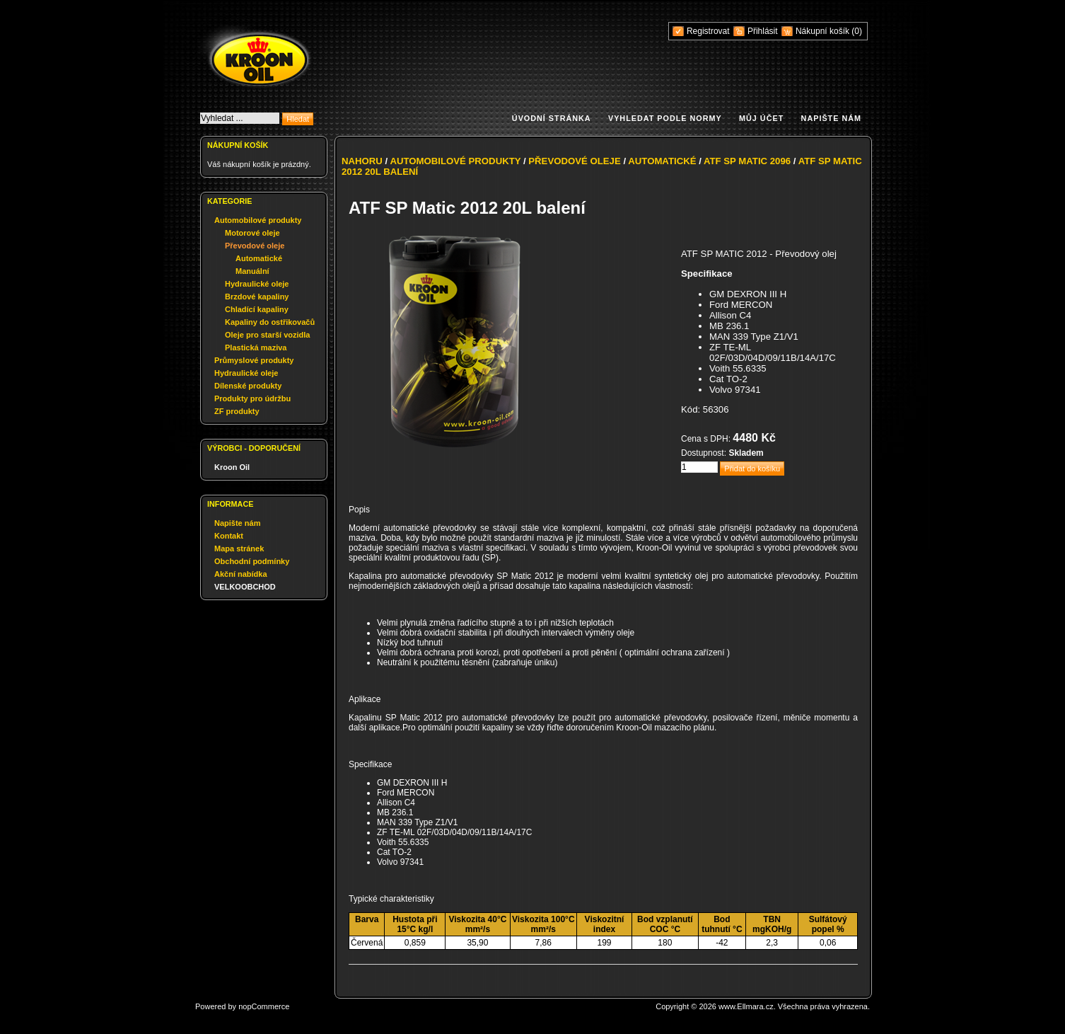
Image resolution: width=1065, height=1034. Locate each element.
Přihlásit (762, 31)
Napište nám (831, 118)
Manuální (252, 271)
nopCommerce (263, 1006)
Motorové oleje (252, 233)
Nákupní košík (823, 31)
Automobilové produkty (257, 220)
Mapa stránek (239, 548)
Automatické (258, 258)
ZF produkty (237, 411)
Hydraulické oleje (257, 284)
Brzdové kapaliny (257, 296)
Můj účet (761, 118)
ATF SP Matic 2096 (747, 161)
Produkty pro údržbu (252, 398)
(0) (856, 31)
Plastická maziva (255, 347)
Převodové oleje (254, 245)
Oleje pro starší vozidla (267, 335)
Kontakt (228, 536)
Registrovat (708, 31)
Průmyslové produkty (253, 360)
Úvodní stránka (551, 118)
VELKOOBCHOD (245, 586)
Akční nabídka (240, 574)
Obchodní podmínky (251, 561)
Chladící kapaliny (257, 309)
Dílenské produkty (247, 385)
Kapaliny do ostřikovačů (270, 322)
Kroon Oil (232, 467)
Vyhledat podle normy (665, 118)
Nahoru (362, 161)
